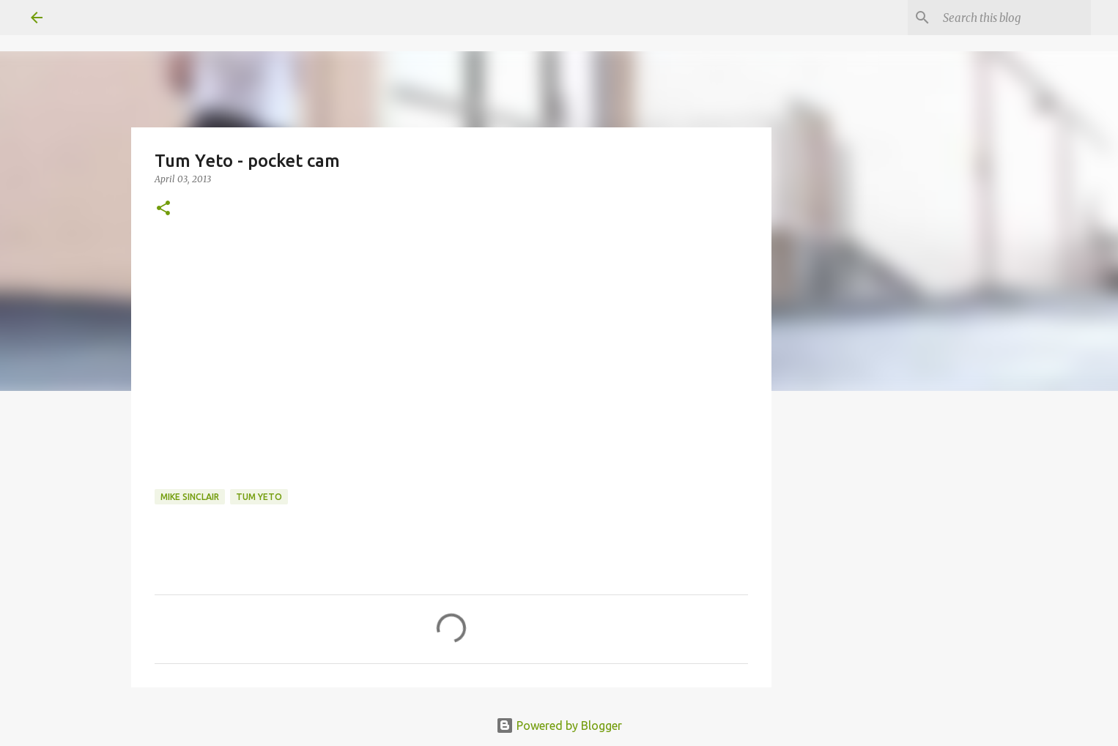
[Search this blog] (1014, 17)
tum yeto (259, 496)
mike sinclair (189, 496)
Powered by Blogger (559, 725)
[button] (163, 209)
